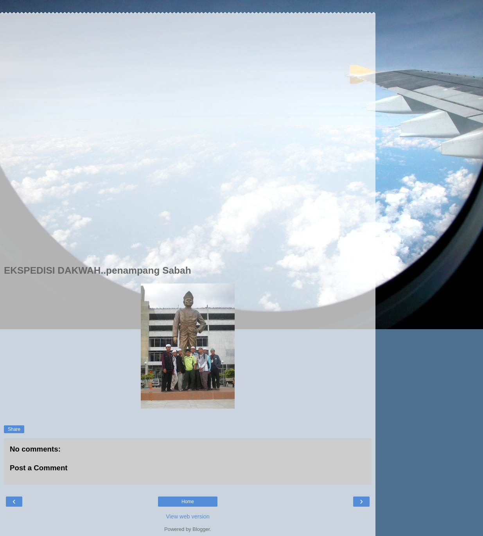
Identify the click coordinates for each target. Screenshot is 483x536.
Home (187, 501)
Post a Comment (39, 468)
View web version (188, 516)
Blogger (201, 529)
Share (14, 429)
